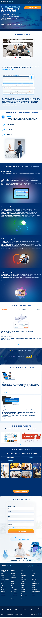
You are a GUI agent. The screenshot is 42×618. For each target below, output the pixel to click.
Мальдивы (13, 578)
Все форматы (14, 592)
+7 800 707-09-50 (37, 1)
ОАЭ (32, 571)
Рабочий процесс (10, 457)
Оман (2, 584)
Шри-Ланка (23, 580)
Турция (12, 580)
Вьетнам (33, 582)
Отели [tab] (38, 309)
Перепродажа (4, 596)
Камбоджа (23, 576)
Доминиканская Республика (4, 572)
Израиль (13, 584)
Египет (22, 574)
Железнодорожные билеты (25, 600)
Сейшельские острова (36, 584)
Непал (22, 578)
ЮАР (22, 571)
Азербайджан (14, 590)
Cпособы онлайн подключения (9, 418)
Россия (12, 586)
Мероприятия (10, 460)
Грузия (12, 582)
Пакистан (3, 576)
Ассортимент (14, 596)
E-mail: (9, 517)
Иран (2, 574)
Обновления (3, 599)
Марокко (23, 584)
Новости (23, 602)
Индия (33, 578)
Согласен (18, 528)
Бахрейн (13, 576)
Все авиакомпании (36, 592)
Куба (2, 586)
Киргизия (23, 588)
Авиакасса (3, 594)
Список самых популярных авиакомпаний (10, 344)
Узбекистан (34, 590)
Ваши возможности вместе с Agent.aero (11, 105)
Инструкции (34, 599)
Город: (9, 522)
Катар (33, 576)
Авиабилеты (3, 592)
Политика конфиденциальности (7, 614)
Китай (22, 586)
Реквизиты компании (18, 614)
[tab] (23, 118)
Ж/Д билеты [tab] (22, 309)
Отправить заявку (32, 7)
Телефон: (9, 512)
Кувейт (2, 578)
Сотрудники (31, 457)
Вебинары (34, 596)
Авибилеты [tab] (5, 309)
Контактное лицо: (11, 506)
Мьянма (13, 571)
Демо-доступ (5, 392)
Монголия (3, 582)
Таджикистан (3, 588)
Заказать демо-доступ (7, 69)
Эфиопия (13, 574)
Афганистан (34, 580)
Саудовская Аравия (5, 580)
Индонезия (34, 574)
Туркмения (34, 586)
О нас (33, 602)
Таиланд (23, 582)
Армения (2, 590)
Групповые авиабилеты (13, 600)
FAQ (12, 602)
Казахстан (23, 590)
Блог (2, 602)
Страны (23, 592)
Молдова (13, 588)
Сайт (22, 594)
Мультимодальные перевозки (25, 597)
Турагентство (14, 594)
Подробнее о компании (21, 492)
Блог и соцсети (35, 594)
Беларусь (34, 588)
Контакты (3, 604)
